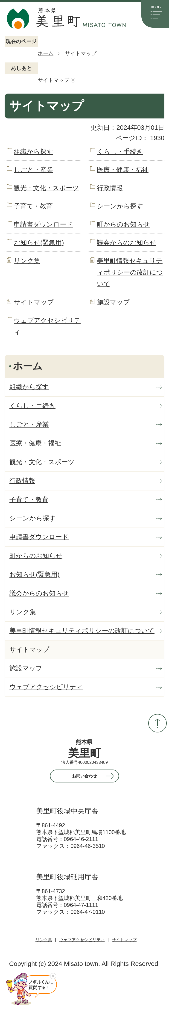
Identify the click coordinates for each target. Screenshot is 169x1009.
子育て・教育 (33, 206)
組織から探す (33, 151)
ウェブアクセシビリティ (82, 940)
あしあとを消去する (73, 80)
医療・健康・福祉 (123, 169)
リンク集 (27, 260)
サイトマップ (34, 302)
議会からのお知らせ (126, 242)
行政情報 (110, 188)
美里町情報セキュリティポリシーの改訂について (130, 272)
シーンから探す (120, 206)
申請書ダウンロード (43, 224)
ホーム (45, 53)
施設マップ (113, 302)
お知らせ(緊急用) (39, 242)
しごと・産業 (33, 169)
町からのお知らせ (123, 224)
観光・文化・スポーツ (46, 188)
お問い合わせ (84, 776)
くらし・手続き (120, 151)
